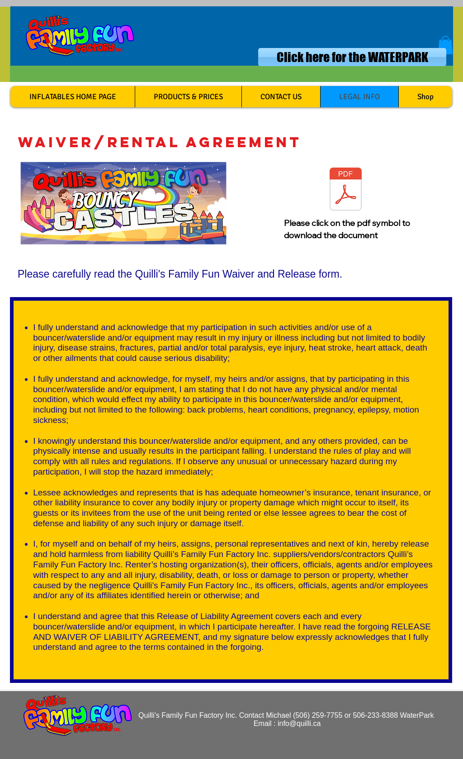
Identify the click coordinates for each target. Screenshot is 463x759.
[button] (445, 45)
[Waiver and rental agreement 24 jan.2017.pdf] (345, 195)
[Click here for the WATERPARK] (352, 57)
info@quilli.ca (299, 723)
